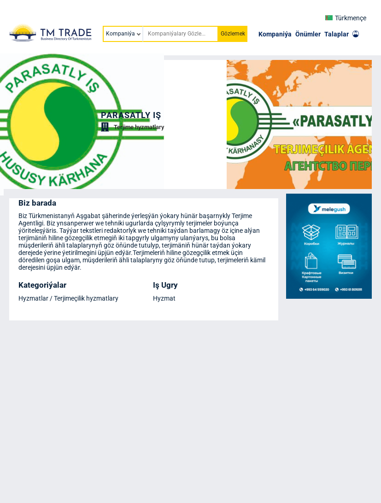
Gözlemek (233, 33)
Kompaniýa (275, 34)
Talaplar (336, 34)
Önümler (308, 34)
